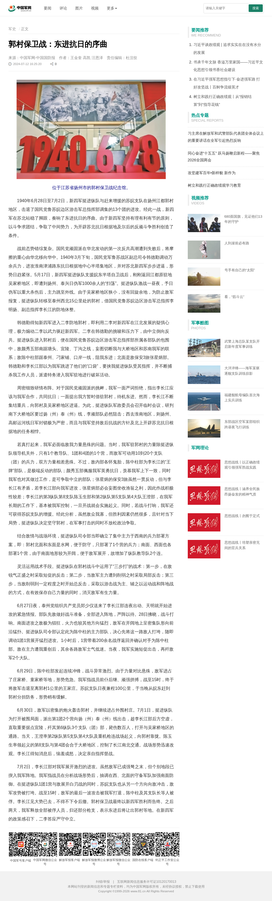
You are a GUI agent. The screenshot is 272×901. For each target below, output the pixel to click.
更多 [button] (112, 8)
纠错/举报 (103, 882)
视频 (95, 8)
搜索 (255, 8)
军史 (12, 29)
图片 (79, 8)
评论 (63, 8)
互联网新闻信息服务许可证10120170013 (146, 882)
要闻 (47, 8)
